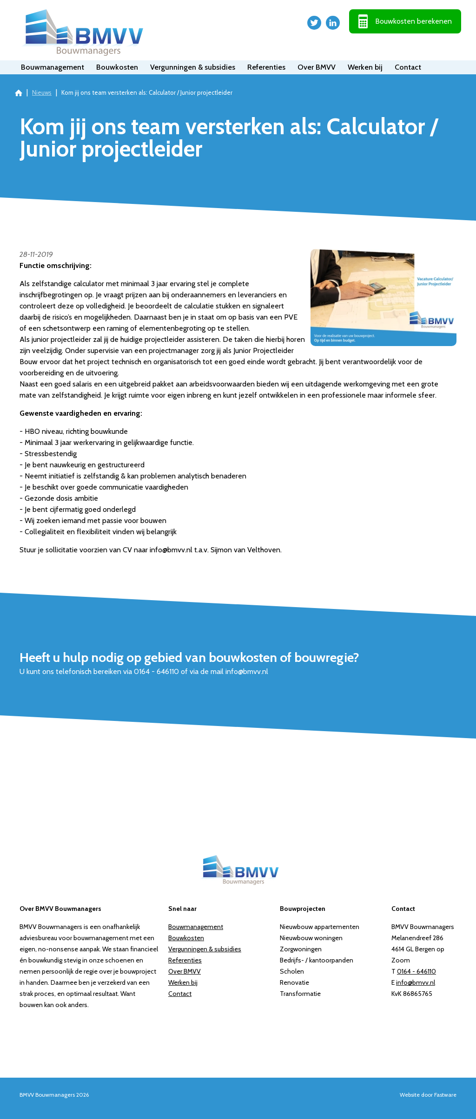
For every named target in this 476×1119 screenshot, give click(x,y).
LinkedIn (333, 23)
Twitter (314, 23)
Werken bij (365, 67)
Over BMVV (317, 67)
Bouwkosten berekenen (413, 21)
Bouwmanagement (52, 67)
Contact (408, 67)
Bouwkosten (117, 67)
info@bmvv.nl (415, 982)
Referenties (266, 67)
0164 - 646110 (416, 971)
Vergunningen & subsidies (192, 67)
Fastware (445, 1094)
